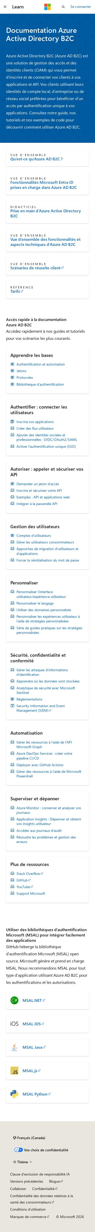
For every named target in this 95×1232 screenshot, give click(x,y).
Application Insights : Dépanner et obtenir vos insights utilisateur (48, 821)
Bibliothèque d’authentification (40, 384)
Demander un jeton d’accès (37, 484)
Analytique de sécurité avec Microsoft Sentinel (45, 690)
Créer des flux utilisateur (35, 428)
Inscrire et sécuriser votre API (39, 490)
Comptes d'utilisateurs (33, 535)
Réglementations (29, 699)
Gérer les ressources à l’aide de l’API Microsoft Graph (44, 744)
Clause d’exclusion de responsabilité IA (40, 1174)
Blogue (54, 1181)
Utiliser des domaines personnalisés (43, 610)
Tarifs (15, 291)
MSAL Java (32, 1047)
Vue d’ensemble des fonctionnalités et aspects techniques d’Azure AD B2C (45, 242)
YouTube (23, 887)
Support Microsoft (30, 893)
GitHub (22, 880)
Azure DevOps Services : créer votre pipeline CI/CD (44, 755)
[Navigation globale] (5, 6)
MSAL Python (35, 1094)
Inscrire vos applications (35, 421)
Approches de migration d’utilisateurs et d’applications (47, 551)
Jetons (21, 371)
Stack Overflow (28, 873)
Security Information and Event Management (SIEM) (40, 708)
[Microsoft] (47, 7)
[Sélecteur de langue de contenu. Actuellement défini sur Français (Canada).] (29, 1138)
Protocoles (24, 377)
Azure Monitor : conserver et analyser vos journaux (48, 810)
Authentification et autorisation (40, 364)
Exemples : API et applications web (43, 497)
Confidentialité (43, 1188)
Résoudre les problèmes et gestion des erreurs (46, 839)
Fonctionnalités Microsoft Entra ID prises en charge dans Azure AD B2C (43, 185)
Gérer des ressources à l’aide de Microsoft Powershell (48, 773)
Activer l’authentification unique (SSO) (46, 446)
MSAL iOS (32, 1023)
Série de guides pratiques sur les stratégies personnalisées (49, 630)
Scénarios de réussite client (35, 267)
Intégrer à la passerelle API (37, 503)
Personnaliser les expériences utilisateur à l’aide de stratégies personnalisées (48, 618)
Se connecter (80, 6)
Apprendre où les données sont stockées (48, 681)
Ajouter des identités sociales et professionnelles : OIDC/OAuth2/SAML (46, 437)
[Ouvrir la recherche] (63, 6)
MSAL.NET (32, 1000)
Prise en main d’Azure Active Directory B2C (45, 213)
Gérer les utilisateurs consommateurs (45, 542)
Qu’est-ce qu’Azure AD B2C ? (36, 158)
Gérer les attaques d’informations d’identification (42, 672)
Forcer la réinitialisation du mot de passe (47, 560)
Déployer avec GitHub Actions (39, 765)
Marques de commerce (28, 1216)
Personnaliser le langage (34, 603)
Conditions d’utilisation (28, 1209)
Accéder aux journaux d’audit (39, 830)
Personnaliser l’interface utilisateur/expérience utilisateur (41, 594)
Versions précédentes (26, 1181)
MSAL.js (30, 1070)
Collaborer (18, 1188)
